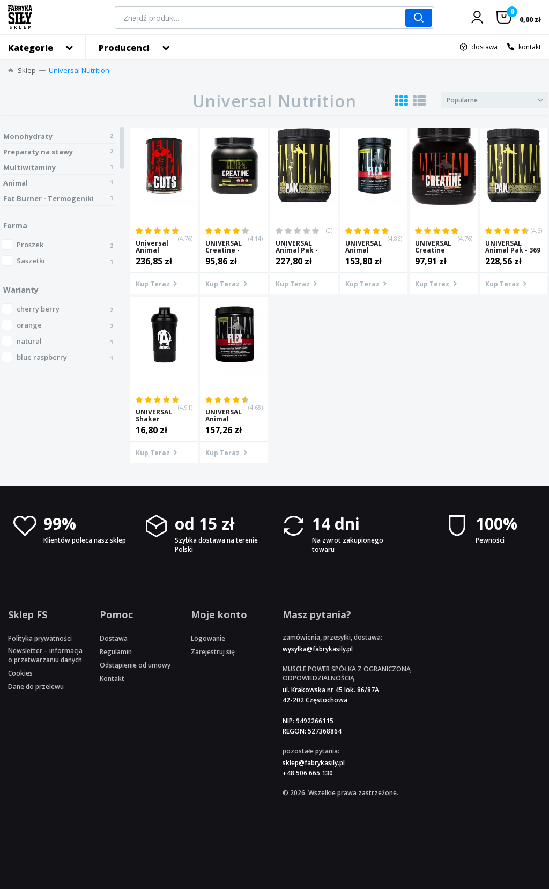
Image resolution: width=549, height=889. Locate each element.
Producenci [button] (124, 48)
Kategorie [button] (30, 48)
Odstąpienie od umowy (135, 665)
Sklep (27, 70)
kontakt (529, 46)
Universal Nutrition (79, 70)
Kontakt (112, 678)
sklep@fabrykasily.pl (314, 762)
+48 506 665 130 (308, 772)
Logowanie (208, 638)
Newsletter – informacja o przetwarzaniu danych (45, 655)
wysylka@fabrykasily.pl (318, 649)
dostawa (484, 46)
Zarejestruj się (213, 651)
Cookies (20, 673)
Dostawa (114, 638)
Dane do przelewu (36, 686)
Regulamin (116, 651)
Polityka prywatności (40, 638)
